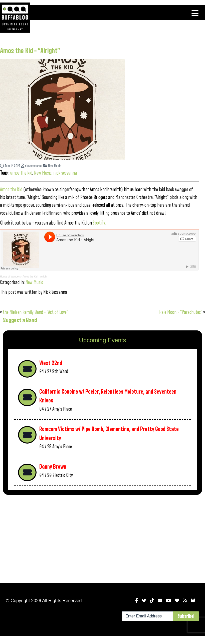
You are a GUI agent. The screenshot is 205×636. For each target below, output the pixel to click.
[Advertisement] (102, 538)
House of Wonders (10, 276)
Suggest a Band (20, 320)
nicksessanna (31, 166)
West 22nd (50, 363)
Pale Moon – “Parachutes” (180, 312)
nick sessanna (65, 173)
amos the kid (21, 173)
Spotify (99, 223)
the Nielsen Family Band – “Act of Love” (35, 312)
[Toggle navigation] (195, 13)
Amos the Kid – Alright (35, 276)
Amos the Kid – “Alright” (30, 51)
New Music (52, 166)
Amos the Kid (11, 189)
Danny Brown (52, 467)
